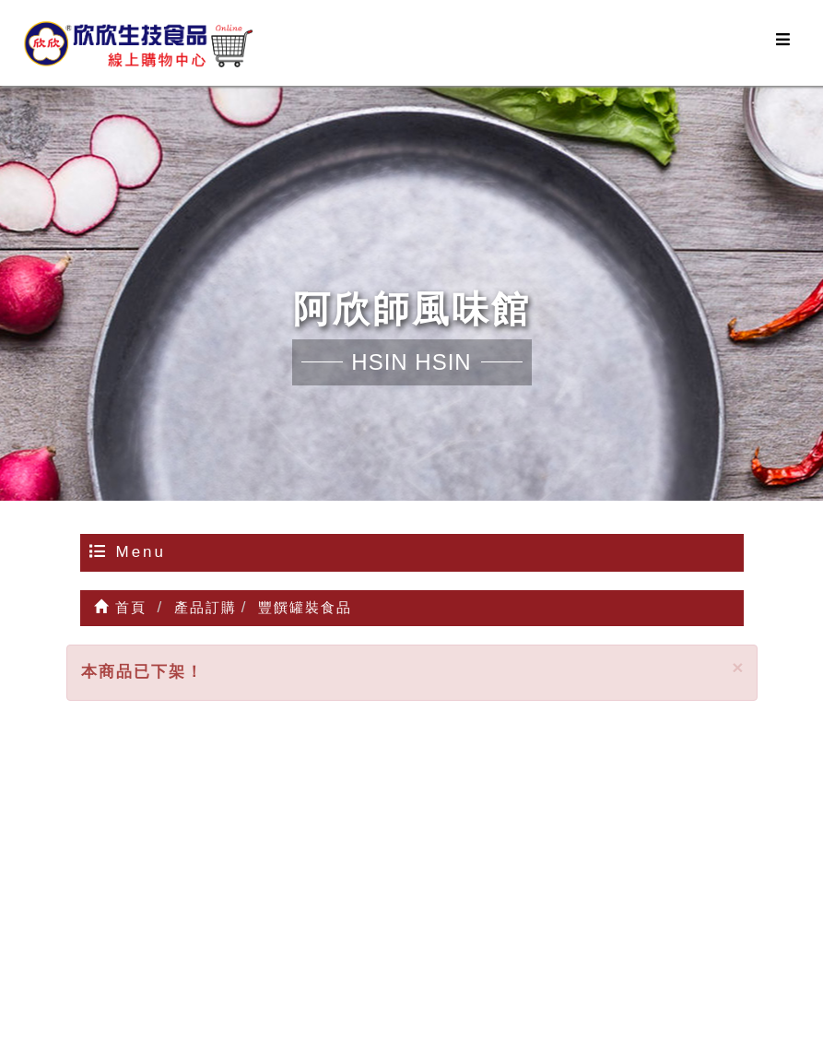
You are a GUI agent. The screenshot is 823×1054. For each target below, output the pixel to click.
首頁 (120, 607)
